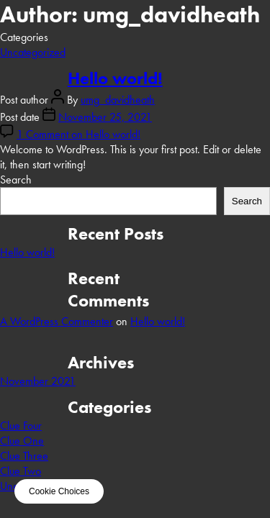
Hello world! (115, 78)
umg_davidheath (118, 99)
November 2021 (38, 380)
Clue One (22, 440)
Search (16, 179)
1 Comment (78, 134)
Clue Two (20, 470)
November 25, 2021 (105, 116)
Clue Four (21, 425)
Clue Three (24, 455)
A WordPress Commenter (56, 321)
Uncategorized (33, 52)
